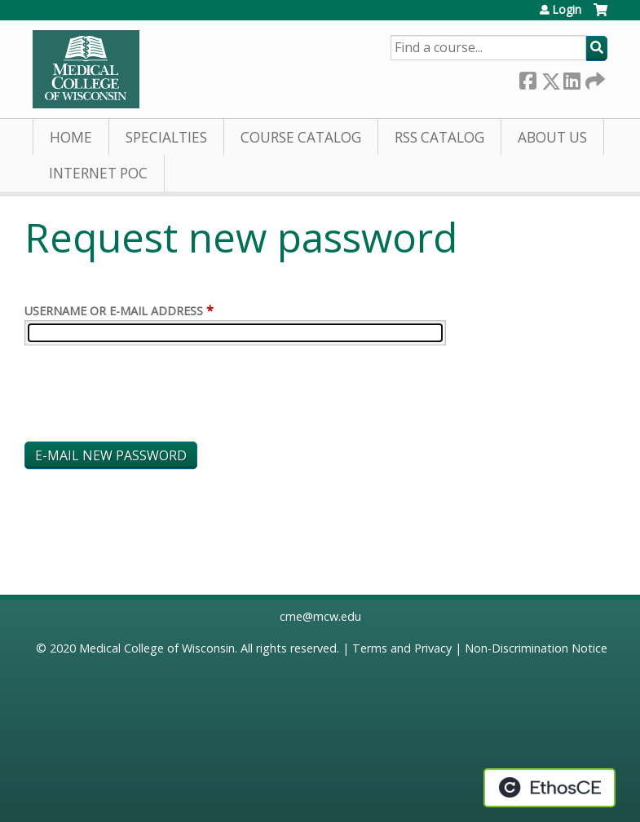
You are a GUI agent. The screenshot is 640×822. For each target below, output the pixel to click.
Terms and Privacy (402, 648)
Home (71, 137)
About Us (552, 137)
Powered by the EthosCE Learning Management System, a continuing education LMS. (549, 787)
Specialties (166, 137)
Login (566, 9)
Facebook (527, 77)
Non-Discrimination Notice (536, 648)
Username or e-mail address (113, 311)
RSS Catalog (439, 137)
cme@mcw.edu (320, 616)
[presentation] (148, 397)
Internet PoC (98, 173)
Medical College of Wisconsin (157, 648)
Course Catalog (301, 137)
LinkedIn (571, 77)
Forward (593, 77)
